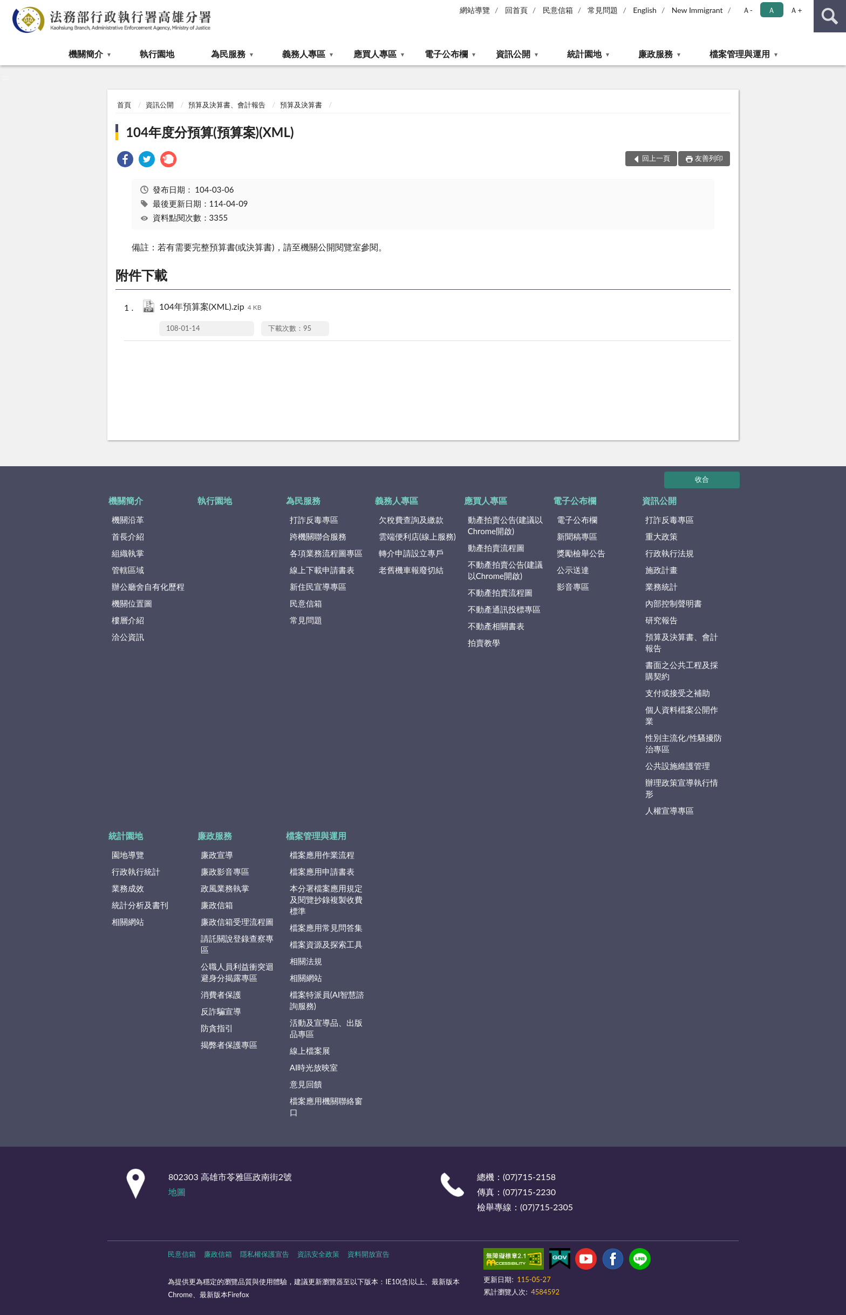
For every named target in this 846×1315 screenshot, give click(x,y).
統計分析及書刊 (140, 905)
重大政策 (661, 536)
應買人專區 (375, 54)
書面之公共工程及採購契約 (681, 670)
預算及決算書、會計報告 (226, 104)
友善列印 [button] (709, 158)
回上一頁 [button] (656, 158)
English (645, 10)
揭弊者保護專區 (229, 1045)
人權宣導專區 (669, 810)
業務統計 (661, 586)
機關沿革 (128, 519)
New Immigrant (697, 10)
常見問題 (603, 10)
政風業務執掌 (225, 888)
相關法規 (306, 961)
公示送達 (573, 570)
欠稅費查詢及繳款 (411, 519)
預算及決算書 (301, 104)
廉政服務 (655, 54)
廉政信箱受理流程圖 (237, 921)
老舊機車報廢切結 (411, 570)
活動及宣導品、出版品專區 (326, 1028)
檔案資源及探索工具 (326, 944)
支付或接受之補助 (677, 693)
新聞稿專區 (577, 536)
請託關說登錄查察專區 (237, 944)
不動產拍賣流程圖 (500, 592)
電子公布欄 (446, 54)
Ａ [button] (771, 10)
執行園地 (157, 54)
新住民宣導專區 (318, 586)
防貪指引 (217, 1028)
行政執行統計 (136, 871)
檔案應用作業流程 (322, 855)
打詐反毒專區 (314, 519)
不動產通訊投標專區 (504, 609)
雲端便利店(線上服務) (417, 536)
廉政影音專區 (225, 871)
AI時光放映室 (314, 1067)
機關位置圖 (132, 603)
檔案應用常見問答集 (326, 927)
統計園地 (584, 54)
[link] (125, 160)
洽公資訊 (128, 637)
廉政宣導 (217, 855)
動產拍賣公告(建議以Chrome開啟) (505, 525)
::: (8, 8)
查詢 (830, 16)
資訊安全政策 (318, 1254)
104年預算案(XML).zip (210, 307)
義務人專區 (303, 54)
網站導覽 (475, 10)
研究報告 (661, 620)
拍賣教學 (484, 643)
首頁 (124, 104)
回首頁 (516, 10)
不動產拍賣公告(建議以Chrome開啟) (505, 570)
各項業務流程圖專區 (326, 553)
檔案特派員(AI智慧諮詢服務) (327, 1000)
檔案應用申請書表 (322, 871)
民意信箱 (558, 10)
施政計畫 (661, 570)
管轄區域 (128, 570)
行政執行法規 (669, 553)
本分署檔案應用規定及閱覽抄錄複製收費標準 (326, 899)
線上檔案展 (310, 1050)
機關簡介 (86, 54)
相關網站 (128, 921)
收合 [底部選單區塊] (702, 479)
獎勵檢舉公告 (581, 553)
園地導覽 (128, 855)
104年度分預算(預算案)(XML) (210, 132)
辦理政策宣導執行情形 (681, 788)
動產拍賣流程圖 (496, 548)
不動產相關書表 (496, 626)
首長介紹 (128, 536)
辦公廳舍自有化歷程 (148, 586)
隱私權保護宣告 (264, 1254)
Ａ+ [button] (796, 10)
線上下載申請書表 (322, 570)
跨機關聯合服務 (318, 536)
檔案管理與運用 (739, 54)
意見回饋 (306, 1084)
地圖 (177, 1192)
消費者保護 (221, 994)
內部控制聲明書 (673, 603)
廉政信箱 (217, 905)
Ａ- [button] (747, 10)
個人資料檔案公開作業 (681, 715)
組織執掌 (128, 553)
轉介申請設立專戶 (411, 553)
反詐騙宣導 (221, 1011)
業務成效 (128, 888)
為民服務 (228, 54)
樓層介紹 (128, 620)
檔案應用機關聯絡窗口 (326, 1106)
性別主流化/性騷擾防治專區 (683, 743)
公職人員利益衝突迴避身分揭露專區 (237, 972)
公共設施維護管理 (677, 766)
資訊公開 (513, 54)
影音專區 (573, 586)
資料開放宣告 (368, 1254)
